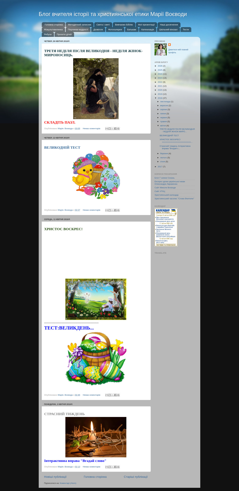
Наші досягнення (169, 24)
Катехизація (147, 29)
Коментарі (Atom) (68, 483)
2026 (160, 66)
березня (164, 153)
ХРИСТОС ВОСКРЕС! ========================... (176, 140)
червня (164, 117)
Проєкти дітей (64, 34)
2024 (160, 74)
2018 (160, 98)
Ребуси (48, 34)
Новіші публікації (55, 476)
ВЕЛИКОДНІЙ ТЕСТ (62, 147)
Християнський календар (166, 195)
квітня (163, 125)
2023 (160, 78)
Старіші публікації (136, 476)
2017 (160, 166)
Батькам (131, 29)
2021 (160, 86)
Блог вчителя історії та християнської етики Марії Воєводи (113, 14)
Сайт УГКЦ (160, 191)
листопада (165, 101)
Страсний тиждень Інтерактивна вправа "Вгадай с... (175, 147)
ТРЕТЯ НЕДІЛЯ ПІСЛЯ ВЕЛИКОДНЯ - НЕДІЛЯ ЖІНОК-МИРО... (177, 130)
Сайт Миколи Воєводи (165, 187)
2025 (160, 70)
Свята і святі (103, 24)
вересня (164, 105)
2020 (160, 90)
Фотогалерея (115, 29)
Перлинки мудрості (78, 29)
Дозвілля (98, 29)
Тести (186, 29)
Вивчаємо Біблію (124, 24)
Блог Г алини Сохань (165, 178)
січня (163, 161)
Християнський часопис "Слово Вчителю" (174, 198)
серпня (164, 109)
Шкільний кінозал (168, 29)
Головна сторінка (54, 24)
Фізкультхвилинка (53, 29)
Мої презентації (146, 24)
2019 (160, 94)
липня (163, 113)
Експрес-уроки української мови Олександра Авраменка (170, 182)
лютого (163, 157)
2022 (160, 82)
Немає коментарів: (92, 128)
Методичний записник (79, 24)
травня (163, 121)
